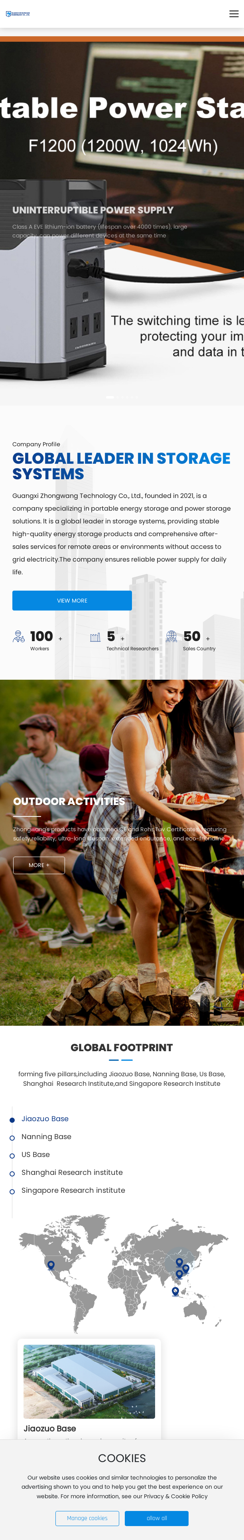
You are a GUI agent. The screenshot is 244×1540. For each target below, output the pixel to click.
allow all (157, 1518)
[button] (110, 397)
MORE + (39, 865)
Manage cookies (87, 1518)
